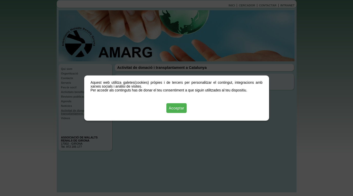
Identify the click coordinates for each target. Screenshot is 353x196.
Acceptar (176, 108)
